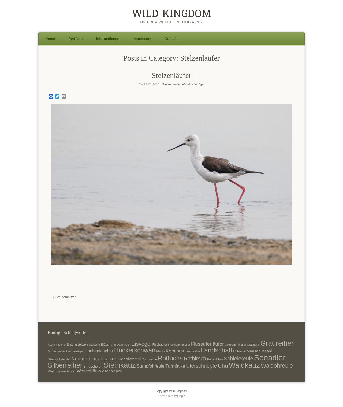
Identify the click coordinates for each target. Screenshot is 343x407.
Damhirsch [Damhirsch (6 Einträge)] (124, 344)
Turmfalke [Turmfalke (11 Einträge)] (175, 366)
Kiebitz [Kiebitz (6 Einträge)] (160, 351)
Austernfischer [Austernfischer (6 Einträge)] (57, 344)
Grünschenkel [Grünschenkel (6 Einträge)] (56, 351)
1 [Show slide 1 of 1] (171, 273)
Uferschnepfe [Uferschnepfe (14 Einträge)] (201, 366)
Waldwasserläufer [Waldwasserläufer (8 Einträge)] (62, 371)
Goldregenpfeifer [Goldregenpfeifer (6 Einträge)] (235, 344)
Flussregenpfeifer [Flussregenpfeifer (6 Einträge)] (179, 344)
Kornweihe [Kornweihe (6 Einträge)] (193, 351)
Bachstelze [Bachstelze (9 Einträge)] (76, 344)
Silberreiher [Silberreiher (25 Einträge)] (65, 365)
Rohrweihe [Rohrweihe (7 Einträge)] (149, 359)
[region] (171, 193)
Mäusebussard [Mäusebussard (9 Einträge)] (259, 351)
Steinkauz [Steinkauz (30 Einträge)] (119, 365)
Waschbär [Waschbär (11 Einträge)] (87, 371)
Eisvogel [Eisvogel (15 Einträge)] (141, 344)
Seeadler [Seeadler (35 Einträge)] (269, 357)
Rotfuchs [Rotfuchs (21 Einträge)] (170, 358)
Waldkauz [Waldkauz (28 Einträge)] (244, 365)
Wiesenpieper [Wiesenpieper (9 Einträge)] (109, 371)
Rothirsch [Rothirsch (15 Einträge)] (195, 358)
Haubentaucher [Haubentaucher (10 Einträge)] (98, 351)
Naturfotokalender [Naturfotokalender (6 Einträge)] (59, 359)
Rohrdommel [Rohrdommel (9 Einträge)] (129, 359)
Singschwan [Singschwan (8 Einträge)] (93, 366)
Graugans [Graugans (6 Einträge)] (253, 344)
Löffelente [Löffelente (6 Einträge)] (239, 351)
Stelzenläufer (171, 75)
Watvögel (198, 84)
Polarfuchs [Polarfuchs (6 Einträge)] (100, 359)
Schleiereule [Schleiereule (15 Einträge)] (238, 358)
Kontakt (171, 39)
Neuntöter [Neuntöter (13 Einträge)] (82, 358)
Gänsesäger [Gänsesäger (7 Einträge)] (75, 351)
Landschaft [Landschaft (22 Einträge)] (216, 350)
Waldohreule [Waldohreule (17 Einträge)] (277, 366)
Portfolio (75, 39)
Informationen (108, 39)
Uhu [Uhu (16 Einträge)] (223, 366)
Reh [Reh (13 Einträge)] (112, 358)
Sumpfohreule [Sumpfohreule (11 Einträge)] (151, 366)
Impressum (142, 39)
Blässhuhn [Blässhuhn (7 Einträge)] (108, 344)
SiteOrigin (178, 396)
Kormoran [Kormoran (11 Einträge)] (175, 350)
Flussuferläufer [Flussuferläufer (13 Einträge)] (207, 344)
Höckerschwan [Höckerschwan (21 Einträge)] (134, 350)
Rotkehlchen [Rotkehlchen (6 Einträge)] (215, 359)
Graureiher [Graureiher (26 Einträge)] (277, 343)
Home (50, 39)
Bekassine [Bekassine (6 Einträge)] (93, 344)
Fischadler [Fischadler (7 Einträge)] (159, 344)
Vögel (186, 84)
